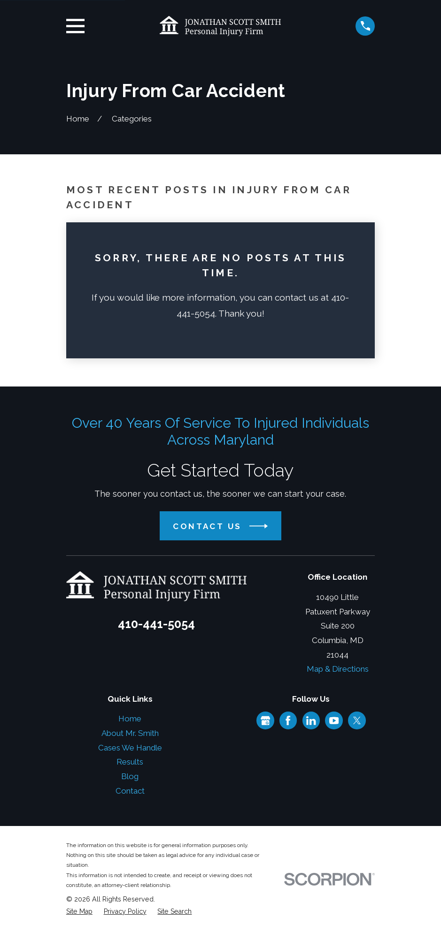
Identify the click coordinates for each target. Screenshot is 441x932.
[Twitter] (357, 720)
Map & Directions (338, 669)
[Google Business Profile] (265, 720)
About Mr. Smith (130, 733)
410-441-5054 (156, 624)
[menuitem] (79, 912)
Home (129, 718)
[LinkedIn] (311, 720)
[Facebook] (288, 720)
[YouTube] (334, 720)
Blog (130, 776)
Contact (130, 791)
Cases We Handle (130, 747)
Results (129, 761)
